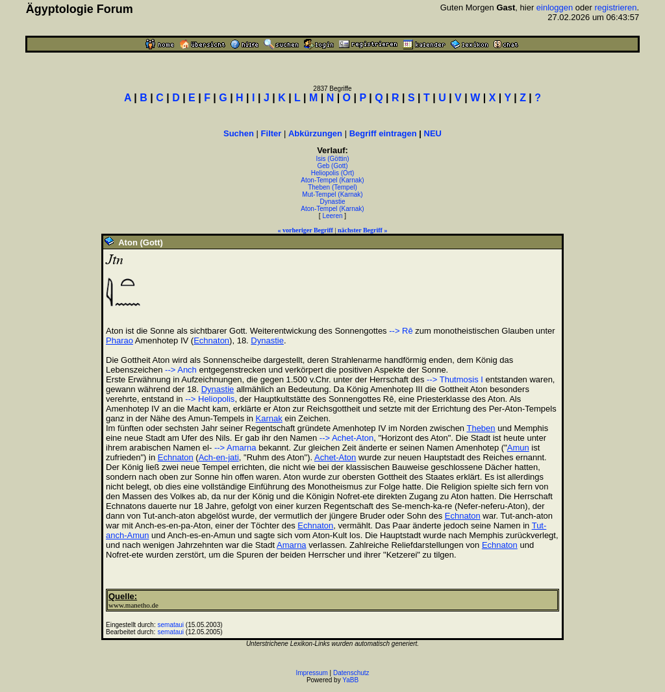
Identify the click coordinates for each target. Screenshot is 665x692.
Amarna (292, 545)
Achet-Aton (335, 457)
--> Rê (400, 331)
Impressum (311, 672)
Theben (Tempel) (332, 187)
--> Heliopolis (209, 399)
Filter (271, 133)
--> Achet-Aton (346, 438)
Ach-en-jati (219, 457)
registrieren (616, 7)
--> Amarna (234, 447)
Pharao (119, 340)
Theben (480, 428)
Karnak (269, 418)
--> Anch (181, 370)
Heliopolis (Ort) (333, 173)
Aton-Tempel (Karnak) (332, 180)
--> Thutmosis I (455, 379)
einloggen (554, 7)
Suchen (238, 133)
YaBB (350, 680)
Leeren (332, 215)
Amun (518, 447)
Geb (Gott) (332, 165)
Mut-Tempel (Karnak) (332, 194)
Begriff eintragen (383, 133)
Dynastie (332, 201)
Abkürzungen (315, 133)
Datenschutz (351, 672)
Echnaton (211, 340)
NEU (433, 133)
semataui (171, 624)
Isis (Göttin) (332, 158)
